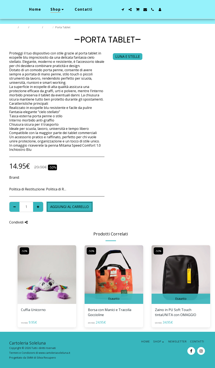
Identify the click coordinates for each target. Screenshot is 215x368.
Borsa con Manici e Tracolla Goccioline (109, 312)
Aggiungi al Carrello (69, 206)
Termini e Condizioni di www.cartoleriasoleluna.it (39, 353)
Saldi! (48, 27)
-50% (24, 251)
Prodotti (36, 27)
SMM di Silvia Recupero (41, 357)
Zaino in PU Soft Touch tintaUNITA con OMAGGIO (175, 312)
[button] (130, 9)
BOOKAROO (29, 177)
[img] (47, 274)
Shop (24, 27)
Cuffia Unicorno (33, 309)
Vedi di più (96, 189)
